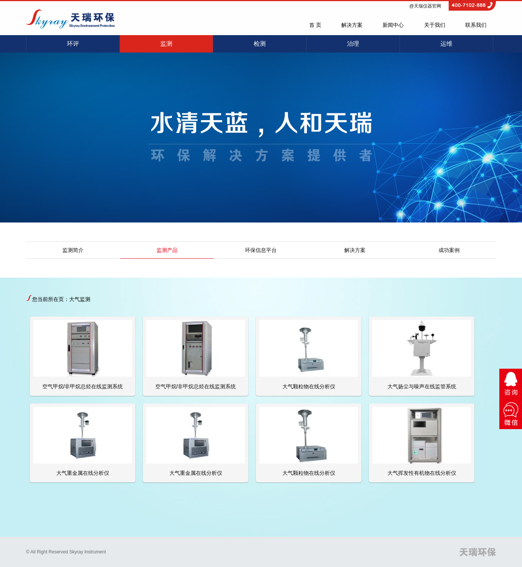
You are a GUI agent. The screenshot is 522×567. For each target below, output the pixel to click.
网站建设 (122, 552)
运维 (446, 43)
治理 (353, 43)
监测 (166, 43)
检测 (260, 43)
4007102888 (472, 3)
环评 (73, 43)
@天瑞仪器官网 (425, 6)
